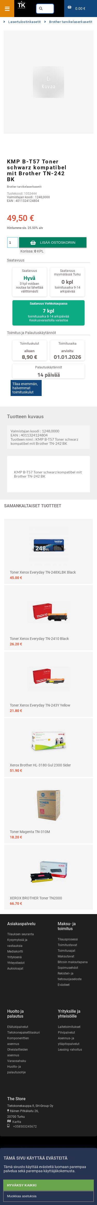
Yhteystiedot (16, 963)
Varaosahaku (16, 1061)
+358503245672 (22, 1126)
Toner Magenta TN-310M (30, 832)
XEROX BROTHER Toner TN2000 (36, 898)
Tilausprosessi (68, 939)
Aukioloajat (15, 968)
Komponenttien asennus (18, 1041)
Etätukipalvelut (17, 1027)
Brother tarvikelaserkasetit (68, 22)
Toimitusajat (66, 951)
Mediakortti (15, 951)
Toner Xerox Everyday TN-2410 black (39, 639)
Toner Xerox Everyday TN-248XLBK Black (43, 572)
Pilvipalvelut (66, 1032)
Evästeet (64, 985)
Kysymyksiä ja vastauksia (17, 942)
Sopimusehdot (68, 968)
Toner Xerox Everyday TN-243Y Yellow (40, 705)
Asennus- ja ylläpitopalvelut (68, 1041)
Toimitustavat (67, 945)
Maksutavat (66, 956)
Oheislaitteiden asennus (17, 1052)
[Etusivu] (21, 7)
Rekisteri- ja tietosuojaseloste (69, 976)
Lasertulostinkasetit (22, 22)
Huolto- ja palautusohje (16, 1069)
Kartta (14, 1122)
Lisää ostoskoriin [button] (57, 242)
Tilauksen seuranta (20, 934)
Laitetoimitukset (69, 1027)
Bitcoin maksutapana (73, 962)
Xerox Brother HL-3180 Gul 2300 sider (40, 765)
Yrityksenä (14, 957)
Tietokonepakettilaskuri (23, 1032)
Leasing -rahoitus (70, 1049)
